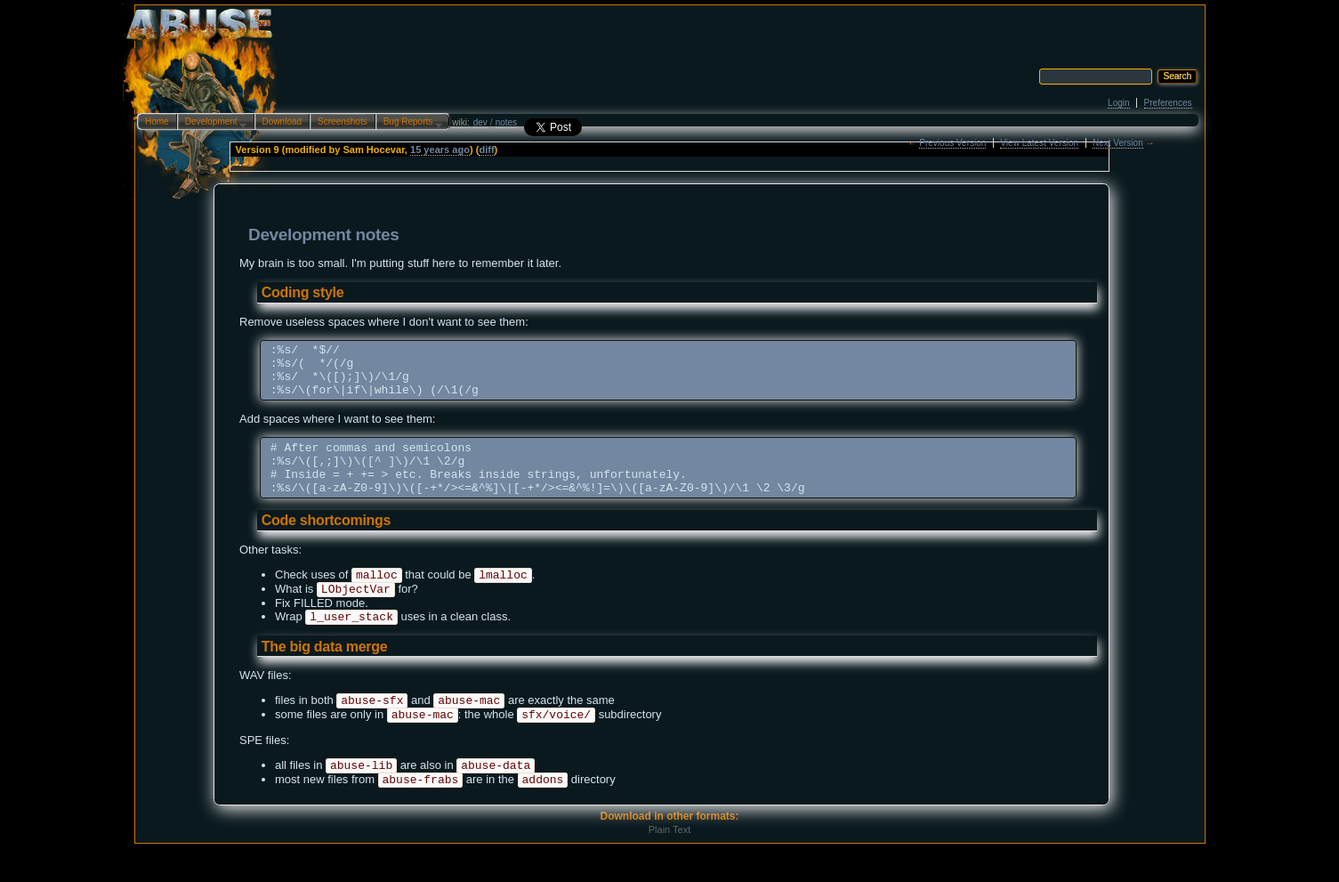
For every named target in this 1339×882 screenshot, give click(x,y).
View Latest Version (1039, 143)
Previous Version (952, 143)
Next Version (1118, 143)
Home (157, 121)
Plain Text (670, 863)
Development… (212, 123)
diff (486, 149)
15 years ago (440, 149)
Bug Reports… (409, 123)
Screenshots (342, 121)
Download (282, 121)
